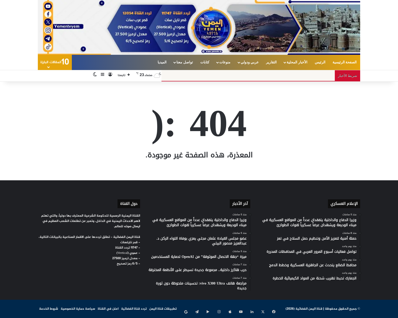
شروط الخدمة (48, 309)
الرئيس (320, 62)
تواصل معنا (184, 62)
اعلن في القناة (108, 309)
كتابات (204, 62)
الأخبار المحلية (297, 62)
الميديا (162, 62)
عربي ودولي (250, 62)
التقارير (271, 62)
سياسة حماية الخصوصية (78, 309)
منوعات (224, 62)
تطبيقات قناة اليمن (163, 309)
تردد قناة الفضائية (134, 309)
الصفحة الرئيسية (345, 62)
